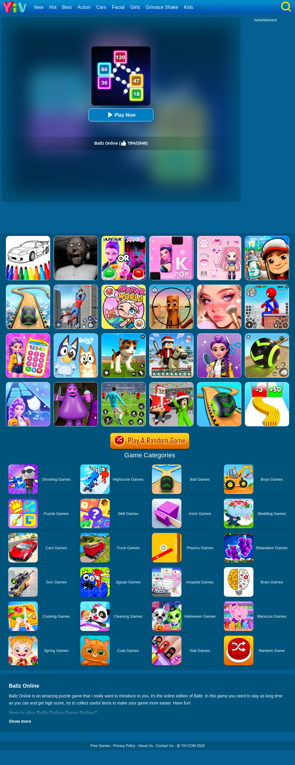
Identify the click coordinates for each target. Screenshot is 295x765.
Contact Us (164, 746)
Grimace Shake (162, 7)
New (38, 7)
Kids (188, 7)
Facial (118, 7)
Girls (135, 7)
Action (83, 7)
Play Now (120, 114)
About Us (145, 746)
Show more (20, 721)
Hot (52, 7)
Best (67, 7)
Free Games (100, 746)
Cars (101, 7)
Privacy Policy (124, 746)
